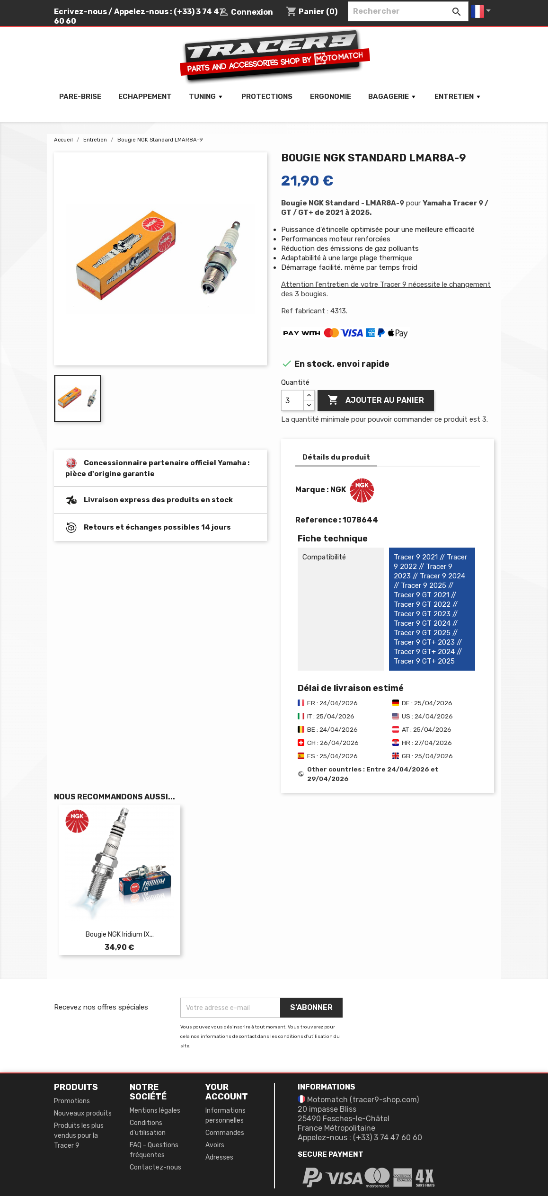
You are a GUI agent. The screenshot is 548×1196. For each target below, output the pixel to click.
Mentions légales (155, 1111)
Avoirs (214, 1145)
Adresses (219, 1157)
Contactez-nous (155, 1167)
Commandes (224, 1133)
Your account (226, 1092)
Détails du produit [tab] (336, 457)
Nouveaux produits (83, 1113)
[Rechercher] (408, 11)
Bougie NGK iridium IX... (120, 934)
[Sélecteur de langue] (482, 11)
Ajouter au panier (375, 400)
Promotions (72, 1101)
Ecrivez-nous (80, 11)
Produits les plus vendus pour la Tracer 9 (79, 1136)
